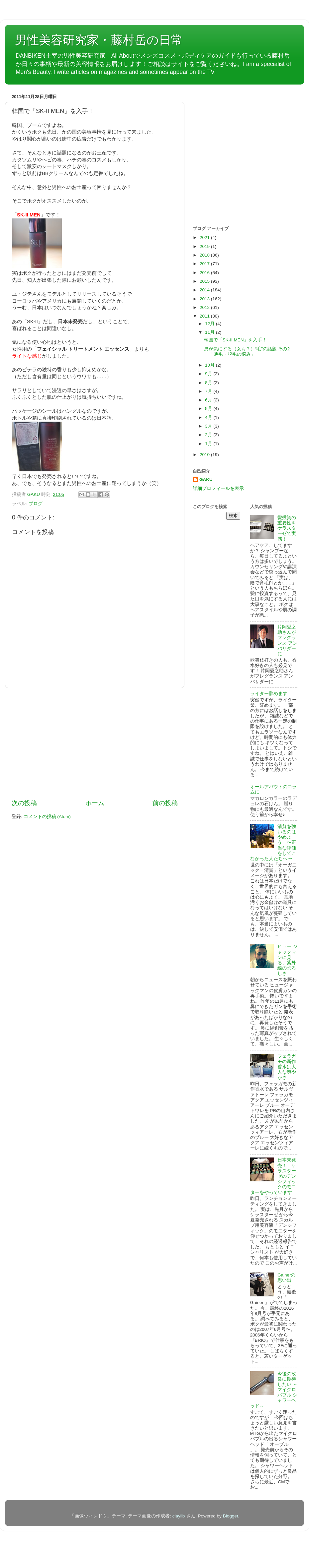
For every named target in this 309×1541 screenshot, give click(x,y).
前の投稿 (165, 803)
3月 (209, 426)
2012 (205, 307)
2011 (205, 316)
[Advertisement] (95, 743)
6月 (209, 399)
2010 (205, 454)
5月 (209, 408)
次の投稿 (24, 803)
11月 (210, 332)
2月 (209, 434)
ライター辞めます (268, 693)
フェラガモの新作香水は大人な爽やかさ (286, 1067)
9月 (209, 373)
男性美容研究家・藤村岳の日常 (99, 40)
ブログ (36, 503)
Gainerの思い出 (286, 1278)
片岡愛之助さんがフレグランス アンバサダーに (287, 640)
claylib (178, 1515)
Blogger (230, 1515)
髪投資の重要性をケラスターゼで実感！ (286, 528)
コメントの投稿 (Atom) (47, 816)
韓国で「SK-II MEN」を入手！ (235, 339)
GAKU (206, 479)
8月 (209, 382)
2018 (205, 255)
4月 (209, 417)
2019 (205, 246)
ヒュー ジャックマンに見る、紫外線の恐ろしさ (287, 960)
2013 (205, 298)
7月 (209, 391)
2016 (205, 272)
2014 (205, 289)
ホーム (94, 803)
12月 (210, 323)
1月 (209, 443)
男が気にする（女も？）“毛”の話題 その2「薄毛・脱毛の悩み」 (247, 351)
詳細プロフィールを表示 (218, 488)
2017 (205, 263)
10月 (210, 365)
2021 (205, 237)
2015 (205, 281)
